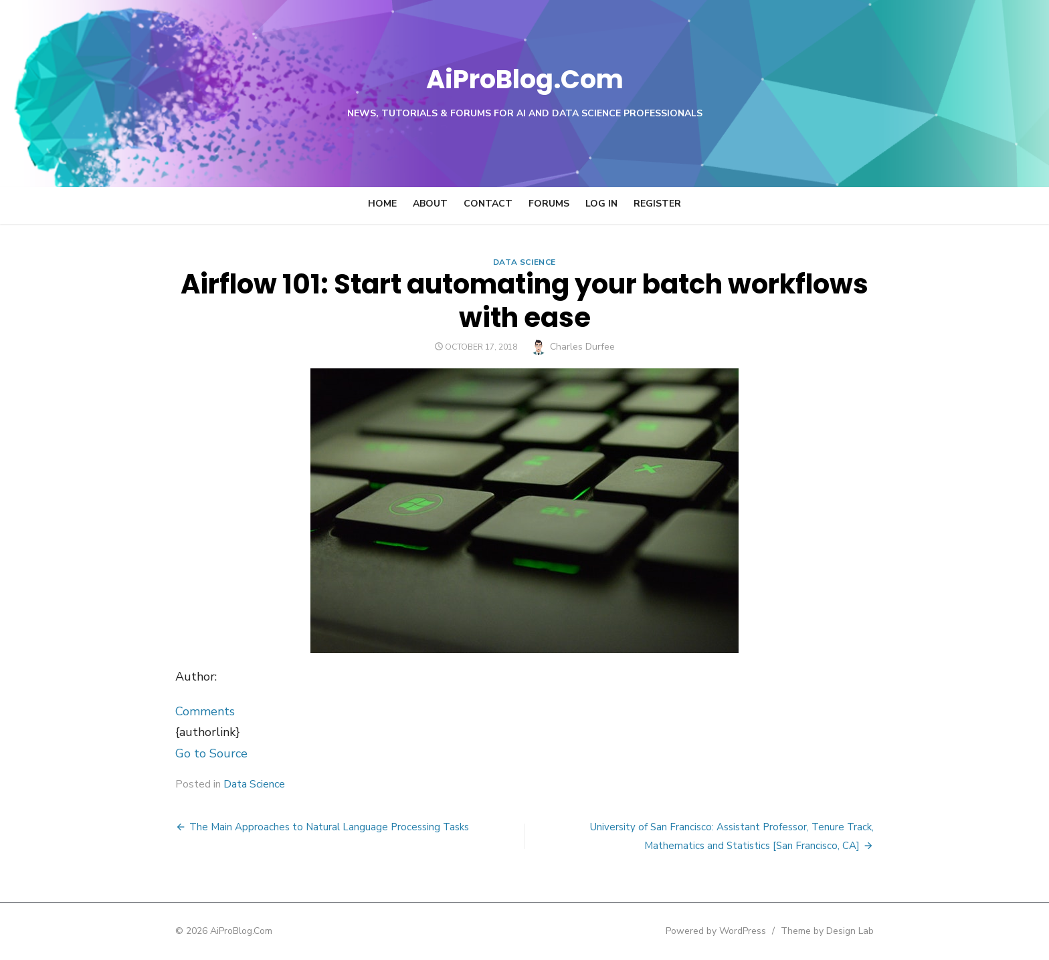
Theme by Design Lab (866, 931)
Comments (166, 711)
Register (657, 203)
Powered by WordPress (754, 931)
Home (382, 203)
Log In (601, 203)
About (430, 203)
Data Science (524, 262)
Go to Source (172, 753)
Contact (488, 203)
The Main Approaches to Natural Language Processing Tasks (290, 827)
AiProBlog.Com (524, 77)
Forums (549, 203)
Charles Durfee (582, 346)
